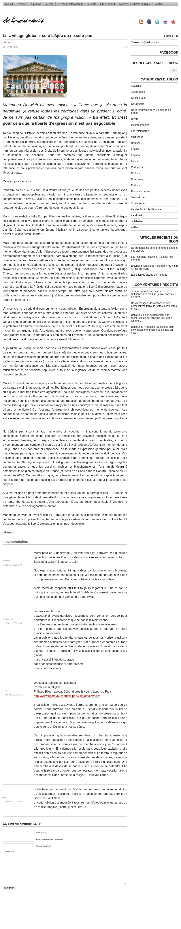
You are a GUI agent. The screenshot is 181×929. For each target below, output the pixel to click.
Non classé (137, 179)
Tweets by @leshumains (145, 42)
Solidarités (137, 221)
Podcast (135, 185)
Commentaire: (8, 851)
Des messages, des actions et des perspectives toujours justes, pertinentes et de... (154, 306)
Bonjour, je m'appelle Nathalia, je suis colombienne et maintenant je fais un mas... (152, 329)
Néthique (22, 4)
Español (135, 155)
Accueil (9, 4)
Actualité (7, 42)
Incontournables (140, 124)
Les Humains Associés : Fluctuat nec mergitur (152, 258)
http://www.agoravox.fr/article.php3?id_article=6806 (67, 695)
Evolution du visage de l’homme (149, 274)
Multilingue (137, 137)
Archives (124, 4)
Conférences (138, 203)
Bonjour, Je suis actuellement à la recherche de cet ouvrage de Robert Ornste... (151, 317)
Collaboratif (137, 103)
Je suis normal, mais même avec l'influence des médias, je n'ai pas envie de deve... (153, 294)
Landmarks (137, 215)
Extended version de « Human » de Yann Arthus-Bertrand (154, 267)
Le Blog (49, 4)
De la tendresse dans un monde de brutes (151, 111)
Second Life (138, 197)
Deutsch (135, 143)
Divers (134, 118)
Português (137, 167)
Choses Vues (138, 97)
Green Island (107, 4)
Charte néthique (141, 4)
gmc (5, 797)
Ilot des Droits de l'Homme (146, 209)
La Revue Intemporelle (70, 4)
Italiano (135, 161)
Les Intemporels (140, 130)
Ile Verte (91, 4)
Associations (138, 91)
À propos (36, 4)
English (135, 149)
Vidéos (135, 227)
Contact (158, 4)
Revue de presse (140, 191)
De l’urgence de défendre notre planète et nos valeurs (154, 249)
